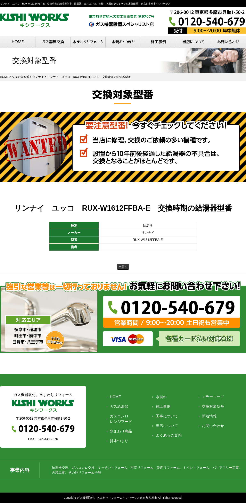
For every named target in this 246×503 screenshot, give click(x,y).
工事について (167, 416)
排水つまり (119, 441)
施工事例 (163, 406)
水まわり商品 (121, 431)
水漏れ (161, 397)
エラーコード (213, 397)
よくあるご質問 (169, 435)
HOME (115, 397)
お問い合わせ (213, 426)
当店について (167, 426)
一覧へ (123, 266)
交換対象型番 (213, 406)
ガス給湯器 (119, 406)
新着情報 (209, 416)
